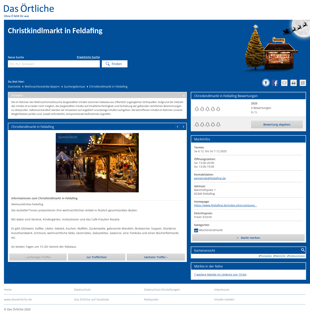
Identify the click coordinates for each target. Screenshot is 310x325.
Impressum (221, 289)
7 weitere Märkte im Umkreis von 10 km (220, 274)
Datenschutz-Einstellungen (162, 289)
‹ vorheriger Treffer (38, 257)
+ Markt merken (248, 238)
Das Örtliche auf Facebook (91, 299)
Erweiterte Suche (88, 57)
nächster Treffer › (155, 257)
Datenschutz (82, 289)
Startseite (14, 86)
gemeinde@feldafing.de (210, 178)
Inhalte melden (224, 299)
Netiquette (151, 299)
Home (8, 289)
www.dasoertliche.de (18, 299)
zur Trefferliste (97, 257)
